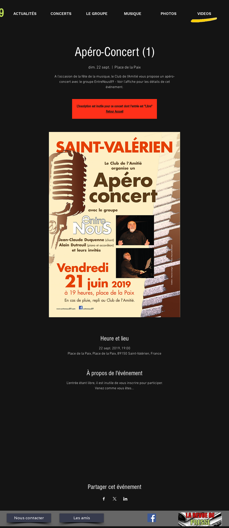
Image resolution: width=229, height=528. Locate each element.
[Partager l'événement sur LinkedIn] (125, 499)
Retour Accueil (114, 112)
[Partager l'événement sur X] (115, 499)
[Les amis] (82, 518)
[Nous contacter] (29, 518)
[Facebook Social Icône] (151, 518)
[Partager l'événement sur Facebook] (104, 499)
